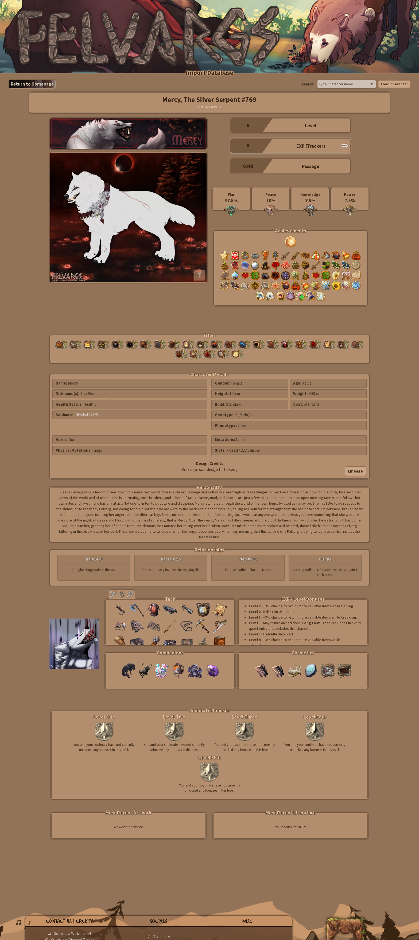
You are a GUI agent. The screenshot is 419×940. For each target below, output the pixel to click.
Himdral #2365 (86, 414)
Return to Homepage (32, 84)
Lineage (355, 471)
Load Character (394, 84)
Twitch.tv (161, 936)
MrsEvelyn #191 (209, 107)
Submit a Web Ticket (73, 933)
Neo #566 (248, 559)
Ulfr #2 (325, 559)
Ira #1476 (94, 559)
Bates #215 (171, 559)
